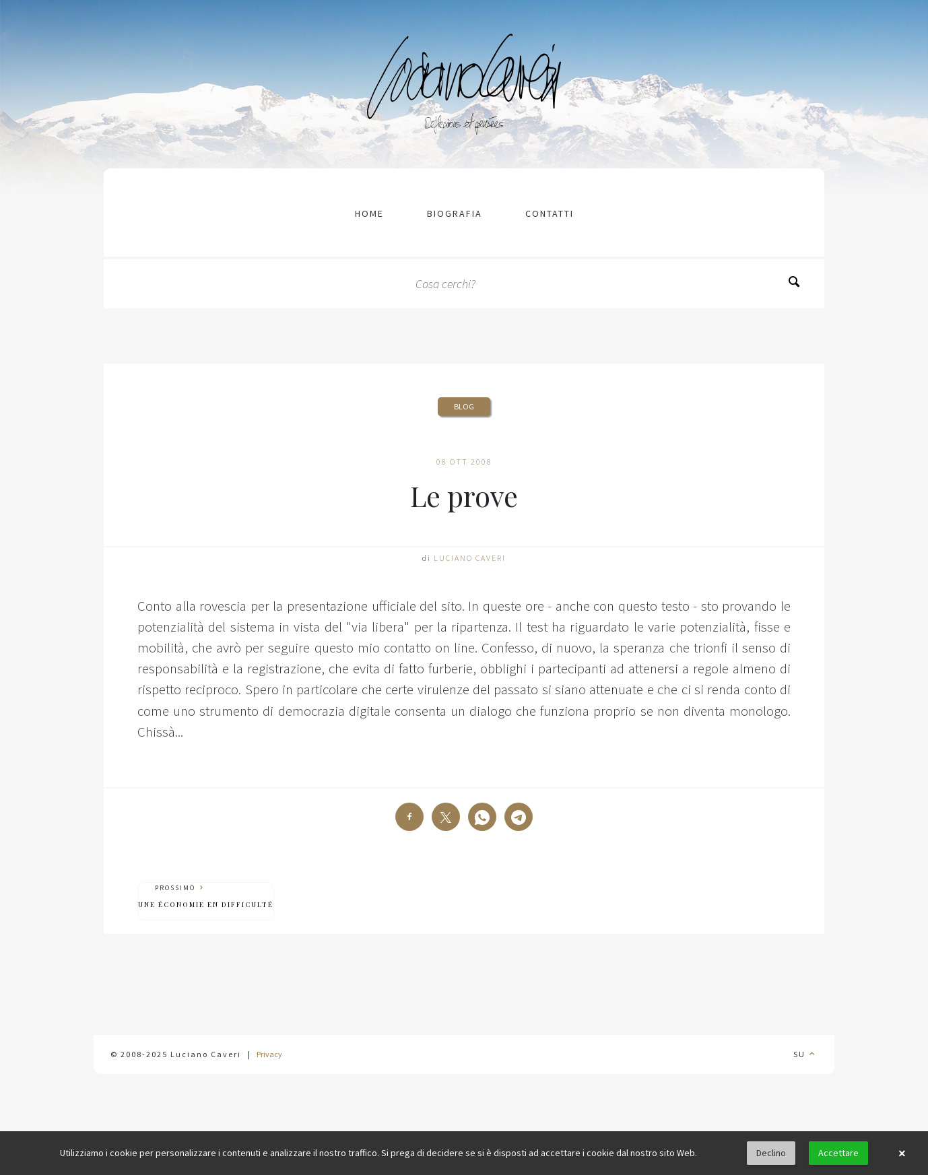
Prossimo (205, 896)
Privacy (269, 1054)
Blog (464, 406)
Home (369, 213)
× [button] (901, 1153)
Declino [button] (771, 1153)
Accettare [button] (838, 1153)
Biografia (454, 213)
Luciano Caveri (470, 558)
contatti (549, 213)
